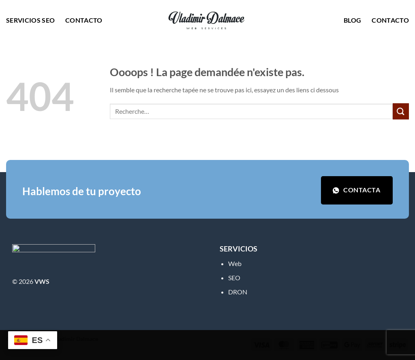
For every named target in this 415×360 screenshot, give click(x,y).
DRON (237, 292)
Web (235, 263)
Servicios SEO (30, 20)
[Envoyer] (401, 111)
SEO (234, 277)
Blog (352, 20)
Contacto (84, 20)
